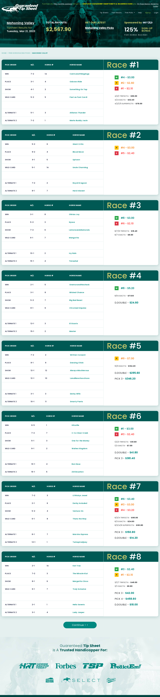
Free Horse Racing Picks (19, 53)
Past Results (117, 13)
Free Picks (129, 13)
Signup (148, 13)
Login (156, 13)
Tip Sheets (104, 13)
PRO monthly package (63, 4)
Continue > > (80, 625)
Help (140, 13)
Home (4, 53)
